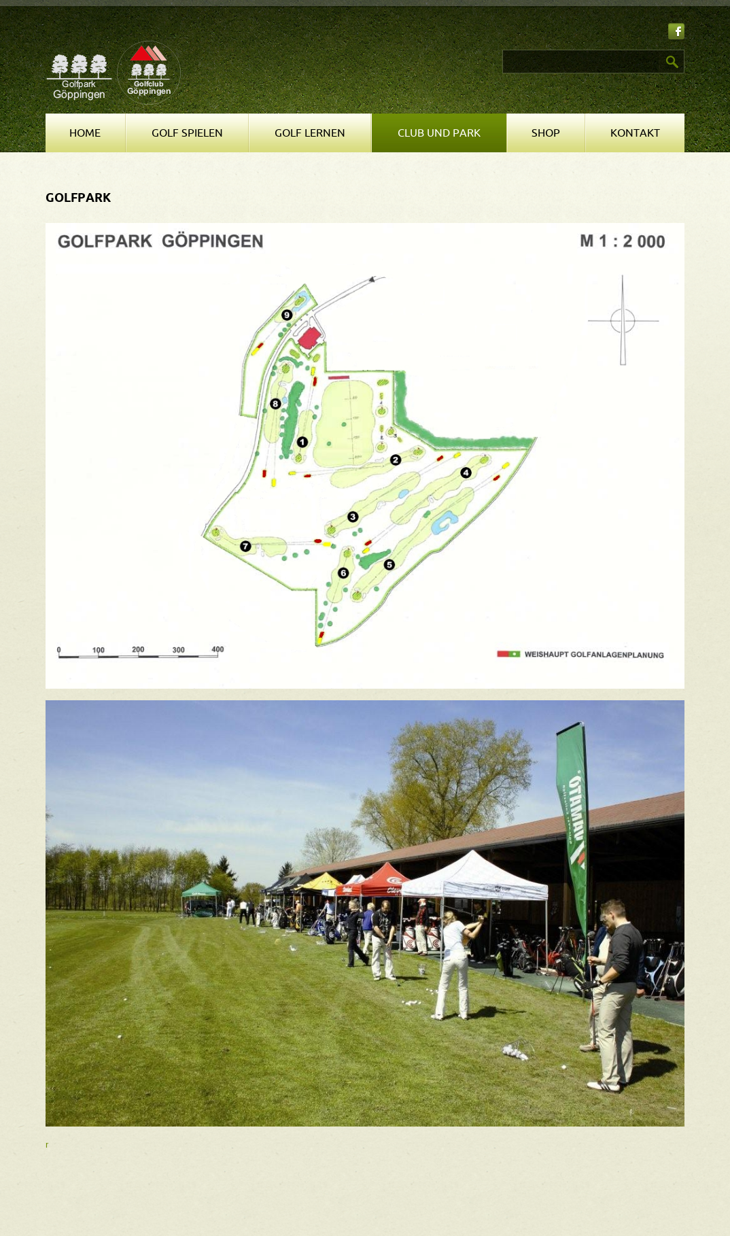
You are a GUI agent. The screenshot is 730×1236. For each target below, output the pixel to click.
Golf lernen (310, 133)
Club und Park (439, 133)
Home (85, 133)
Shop (546, 133)
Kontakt (635, 133)
